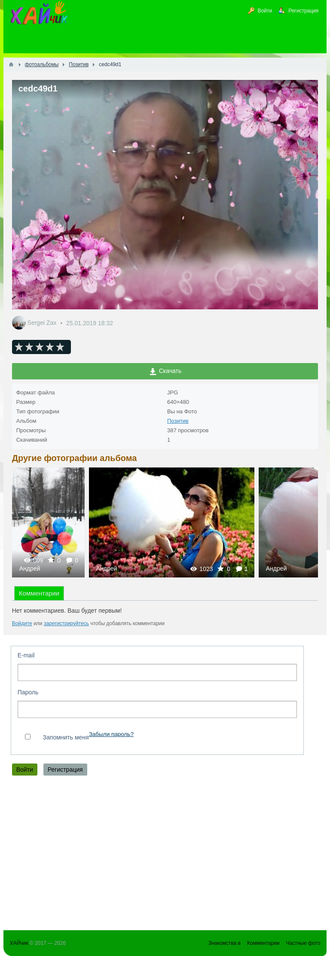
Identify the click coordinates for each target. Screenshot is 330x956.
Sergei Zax (43, 323)
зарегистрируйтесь (66, 623)
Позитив (178, 421)
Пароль (28, 692)
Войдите (22, 623)
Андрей (29, 568)
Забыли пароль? (111, 734)
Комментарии (39, 593)
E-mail (26, 655)
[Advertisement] (165, 855)
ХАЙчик (19, 943)
